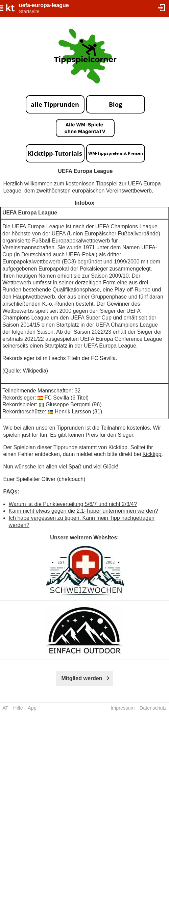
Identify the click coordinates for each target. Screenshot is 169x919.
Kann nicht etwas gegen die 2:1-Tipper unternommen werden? (83, 511)
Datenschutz (153, 708)
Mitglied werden (82, 678)
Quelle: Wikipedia (25, 371)
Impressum (123, 708)
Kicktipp (151, 454)
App (32, 708)
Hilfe (18, 708)
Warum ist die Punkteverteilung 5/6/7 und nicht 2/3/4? (73, 504)
